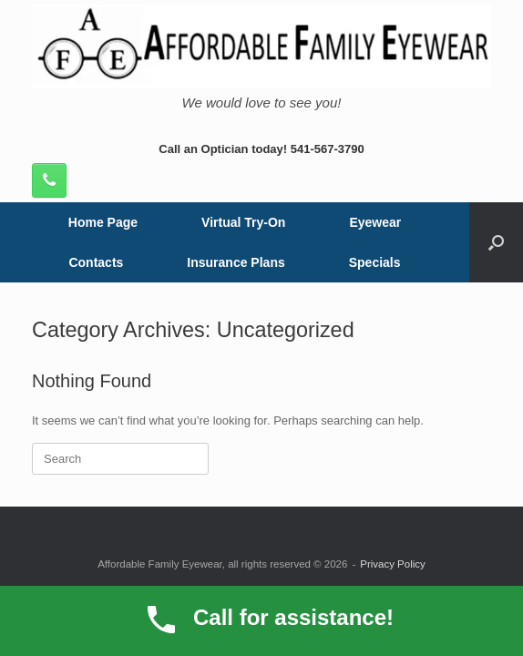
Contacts (95, 262)
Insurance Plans (235, 262)
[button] (496, 242)
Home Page (103, 222)
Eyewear (375, 222)
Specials (375, 262)
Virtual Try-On (243, 222)
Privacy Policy (393, 564)
